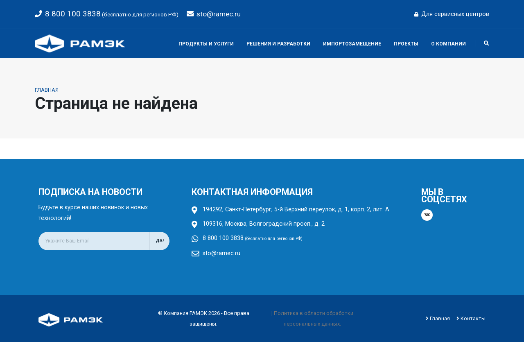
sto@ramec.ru (218, 14)
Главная (47, 90)
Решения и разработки (278, 44)
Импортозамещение (352, 44)
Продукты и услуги (206, 44)
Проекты (406, 44)
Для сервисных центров (451, 14)
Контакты (473, 318)
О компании (448, 44)
